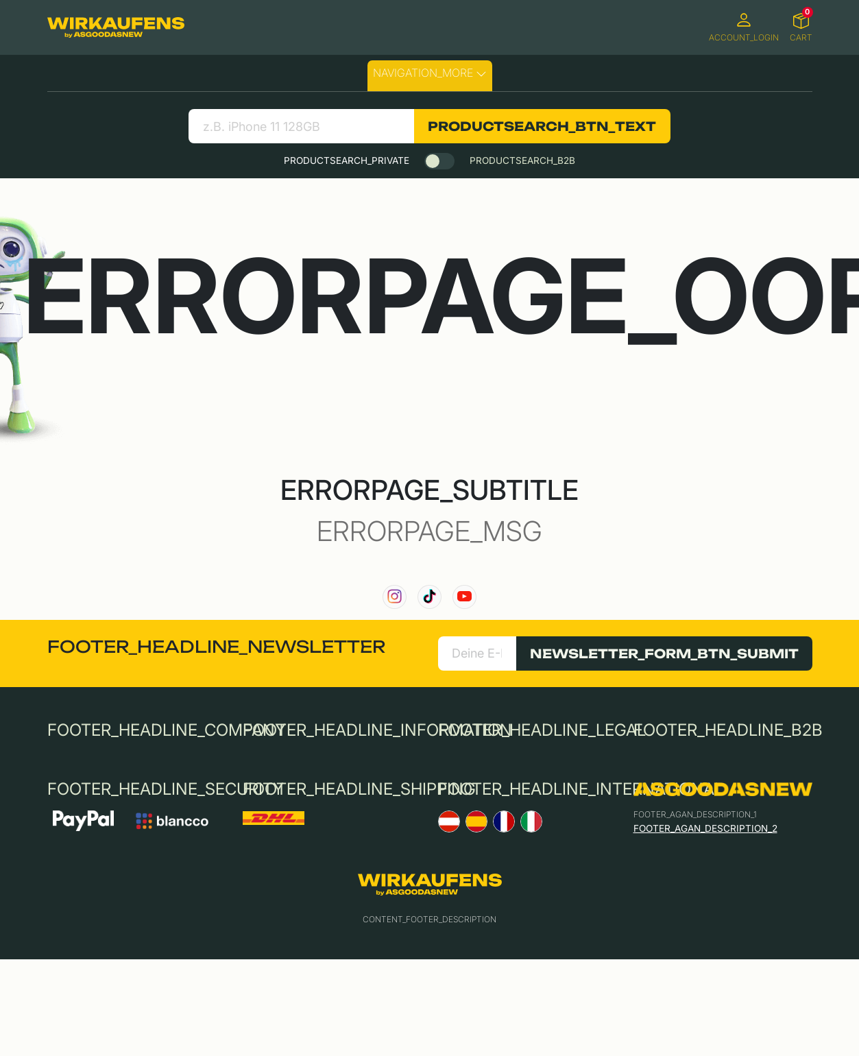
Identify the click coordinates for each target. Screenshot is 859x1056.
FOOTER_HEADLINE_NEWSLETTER (216, 646)
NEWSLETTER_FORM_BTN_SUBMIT (664, 653)
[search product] (301, 126)
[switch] (439, 161)
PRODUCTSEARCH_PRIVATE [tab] (346, 160)
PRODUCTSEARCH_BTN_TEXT (542, 126)
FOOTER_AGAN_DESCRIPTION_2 (705, 828)
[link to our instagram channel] (394, 597)
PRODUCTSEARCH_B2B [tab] (522, 160)
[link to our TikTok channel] (429, 597)
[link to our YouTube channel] (464, 597)
